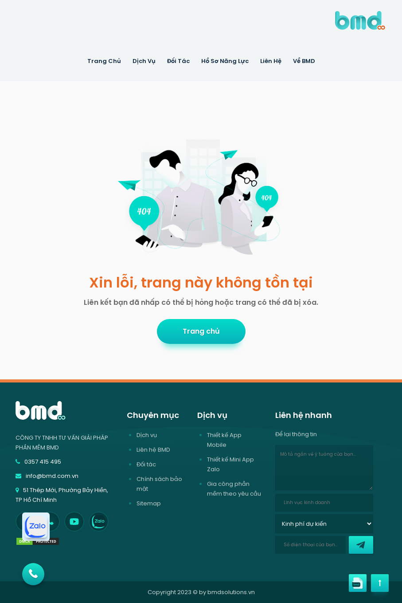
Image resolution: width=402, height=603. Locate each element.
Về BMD (304, 61)
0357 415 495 (38, 461)
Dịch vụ (147, 435)
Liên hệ (270, 61)
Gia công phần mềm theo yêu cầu (234, 489)
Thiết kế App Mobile (224, 440)
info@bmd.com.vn (47, 476)
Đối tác (178, 61)
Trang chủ (201, 331)
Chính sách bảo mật (159, 484)
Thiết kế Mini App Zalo (230, 464)
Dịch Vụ (144, 61)
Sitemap (149, 503)
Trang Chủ (104, 61)
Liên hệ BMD (153, 449)
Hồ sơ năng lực (225, 61)
